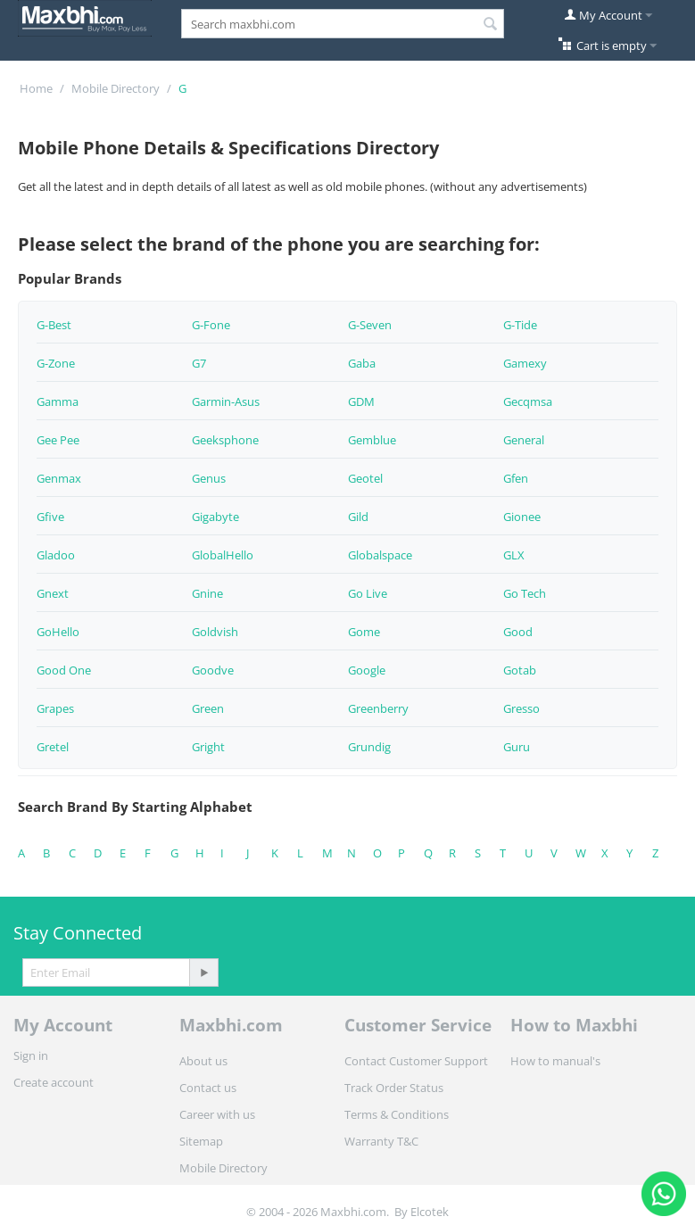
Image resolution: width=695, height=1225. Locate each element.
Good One (64, 670)
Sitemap (201, 1141)
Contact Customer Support (416, 1061)
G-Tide (520, 325)
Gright (208, 747)
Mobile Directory (115, 88)
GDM (361, 401)
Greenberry (378, 708)
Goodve (213, 670)
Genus (209, 478)
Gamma (58, 401)
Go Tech (524, 593)
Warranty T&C (381, 1141)
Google (366, 670)
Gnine (207, 593)
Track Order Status (393, 1088)
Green (208, 708)
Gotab (519, 670)
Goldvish (215, 632)
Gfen (515, 478)
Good (518, 632)
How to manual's (555, 1061)
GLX (514, 555)
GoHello (58, 632)
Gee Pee (58, 440)
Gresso (521, 708)
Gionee (522, 517)
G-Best (54, 325)
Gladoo (56, 555)
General (523, 440)
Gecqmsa (527, 401)
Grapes (55, 708)
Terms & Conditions (396, 1114)
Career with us (217, 1114)
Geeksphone (225, 440)
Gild (358, 517)
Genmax (59, 478)
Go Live (367, 593)
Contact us (207, 1088)
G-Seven (370, 325)
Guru (516, 747)
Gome (364, 632)
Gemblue (372, 440)
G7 (199, 363)
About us (203, 1061)
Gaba (362, 363)
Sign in (30, 1055)
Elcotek (429, 1212)
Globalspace (380, 555)
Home (36, 88)
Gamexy (525, 363)
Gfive (50, 517)
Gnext (53, 593)
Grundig (369, 747)
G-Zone (56, 363)
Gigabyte (215, 517)
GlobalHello (222, 555)
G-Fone (211, 325)
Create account (53, 1082)
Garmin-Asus (226, 401)
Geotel (365, 478)
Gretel (53, 747)
